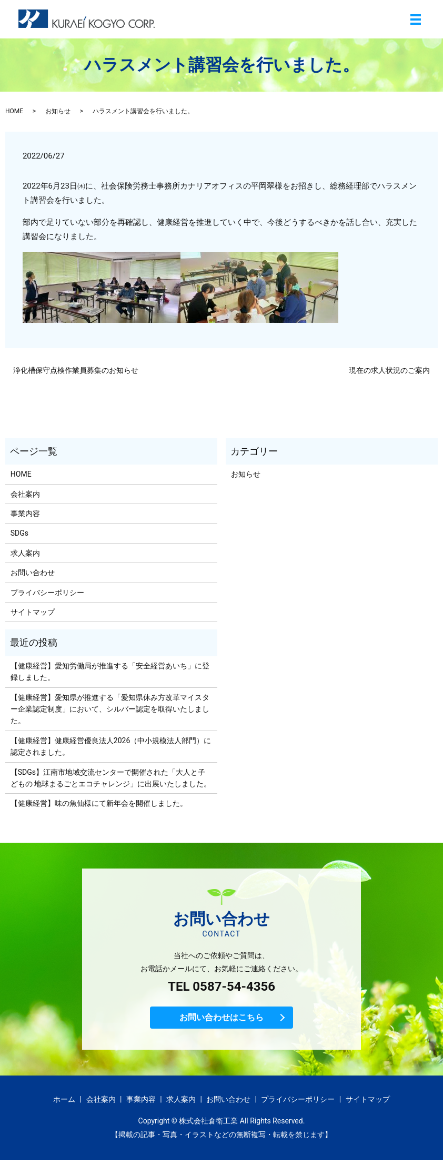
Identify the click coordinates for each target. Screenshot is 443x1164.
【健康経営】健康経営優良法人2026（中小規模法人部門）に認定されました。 (111, 746)
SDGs (19, 533)
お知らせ (58, 111)
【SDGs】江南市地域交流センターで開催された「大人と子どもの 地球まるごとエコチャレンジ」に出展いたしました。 (111, 778)
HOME (14, 111)
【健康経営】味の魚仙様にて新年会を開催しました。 (99, 803)
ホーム (64, 1103)
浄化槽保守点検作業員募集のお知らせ (75, 370)
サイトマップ (33, 612)
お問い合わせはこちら (221, 1019)
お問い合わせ (33, 572)
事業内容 (25, 513)
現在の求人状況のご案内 (389, 370)
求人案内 (25, 553)
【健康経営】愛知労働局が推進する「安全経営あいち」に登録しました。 (110, 672)
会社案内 (25, 494)
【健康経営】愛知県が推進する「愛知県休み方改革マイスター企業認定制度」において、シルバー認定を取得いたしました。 (110, 709)
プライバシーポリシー (47, 592)
